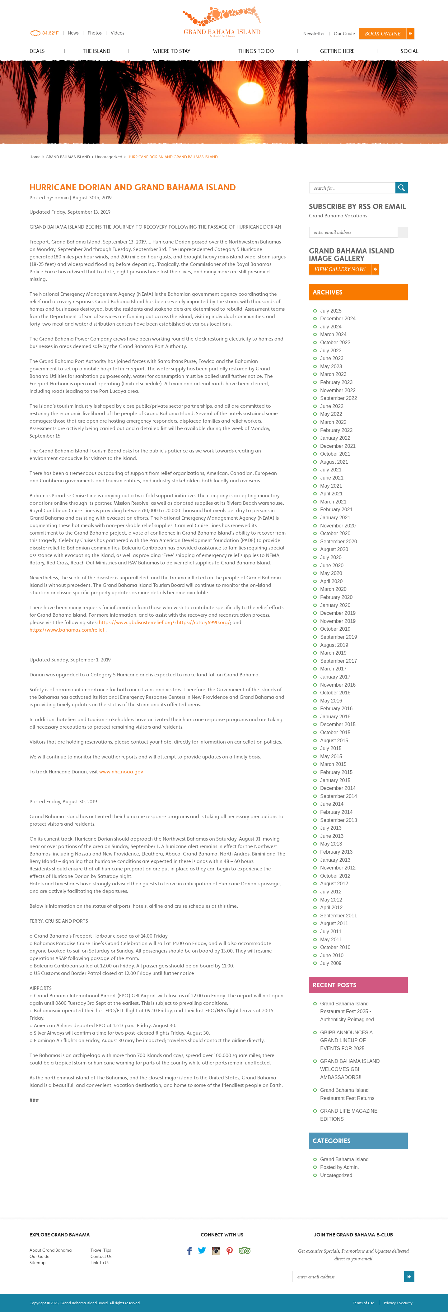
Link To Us (100, 1262)
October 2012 (335, 876)
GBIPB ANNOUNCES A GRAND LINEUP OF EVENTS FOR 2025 (346, 1040)
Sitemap (37, 1262)
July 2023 (331, 350)
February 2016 (336, 708)
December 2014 (338, 788)
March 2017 (333, 668)
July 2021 (331, 469)
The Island (96, 51)
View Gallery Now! (340, 269)
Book (383, 33)
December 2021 (338, 446)
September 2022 (338, 398)
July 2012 (331, 891)
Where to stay (171, 51)
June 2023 (331, 358)
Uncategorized (108, 157)
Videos (117, 33)
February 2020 (336, 597)
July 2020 (331, 557)
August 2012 (334, 883)
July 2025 (331, 310)
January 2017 (335, 676)
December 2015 (338, 724)
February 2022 (336, 430)
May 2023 (331, 366)
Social (409, 51)
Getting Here (337, 51)
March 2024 (333, 334)
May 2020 (331, 573)
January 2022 (335, 438)
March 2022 (333, 422)
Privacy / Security (398, 1302)
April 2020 (331, 581)
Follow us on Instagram (216, 1251)
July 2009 (331, 963)
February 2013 (336, 852)
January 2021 (335, 517)
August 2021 (334, 462)
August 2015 (334, 740)
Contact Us (101, 1256)
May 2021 (331, 486)
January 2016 (335, 716)
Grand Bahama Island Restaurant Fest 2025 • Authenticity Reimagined (347, 1011)
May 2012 (331, 899)
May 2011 (331, 939)
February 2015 (336, 772)
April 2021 (331, 493)
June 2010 (331, 955)
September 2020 (338, 541)
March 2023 (333, 374)
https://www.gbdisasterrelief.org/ (137, 622)
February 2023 (336, 382)
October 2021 (335, 454)
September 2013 (338, 820)
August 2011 (334, 923)
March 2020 (333, 589)
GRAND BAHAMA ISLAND (68, 157)
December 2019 (338, 613)
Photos (95, 33)
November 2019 (338, 621)
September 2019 (338, 637)
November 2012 (338, 867)
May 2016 (331, 700)
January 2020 (335, 605)
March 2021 (333, 501)
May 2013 (331, 843)
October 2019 (335, 629)
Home (35, 157)
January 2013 (335, 860)
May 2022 (331, 414)
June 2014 (331, 804)
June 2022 (331, 406)
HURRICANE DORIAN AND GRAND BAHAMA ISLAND (133, 187)
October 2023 (335, 342)
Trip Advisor (244, 1250)
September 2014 (338, 796)
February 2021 (336, 509)
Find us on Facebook (189, 1251)
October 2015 (335, 732)
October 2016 (335, 692)
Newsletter (314, 33)
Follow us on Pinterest (229, 1251)
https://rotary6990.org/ (203, 622)
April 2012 (331, 907)
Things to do (256, 51)
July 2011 (331, 931)
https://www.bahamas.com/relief (67, 630)
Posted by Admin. (339, 1167)
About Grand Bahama (51, 1250)
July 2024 (331, 326)
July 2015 (331, 748)
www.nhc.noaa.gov (121, 771)
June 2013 (331, 836)
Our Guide (344, 33)
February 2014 (336, 812)
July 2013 (331, 828)
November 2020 (338, 525)
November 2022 (338, 390)
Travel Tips (101, 1250)
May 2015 (331, 756)
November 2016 (338, 685)
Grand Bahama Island (344, 1159)
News (73, 33)
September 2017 (338, 661)
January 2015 (335, 780)
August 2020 (334, 549)
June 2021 (331, 477)
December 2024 (338, 318)
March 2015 (333, 764)
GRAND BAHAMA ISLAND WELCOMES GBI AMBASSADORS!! (350, 1069)
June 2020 (331, 565)
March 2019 (333, 653)
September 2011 (338, 915)
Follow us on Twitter (202, 1250)
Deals (37, 51)
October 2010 (335, 947)
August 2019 (334, 645)
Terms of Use (363, 1302)
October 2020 (335, 533)
